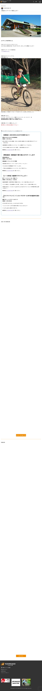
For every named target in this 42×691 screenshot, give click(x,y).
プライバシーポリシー (5, 672)
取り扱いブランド (4, 669)
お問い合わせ (3, 671)
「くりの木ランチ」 (5, 51)
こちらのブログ (9, 149)
